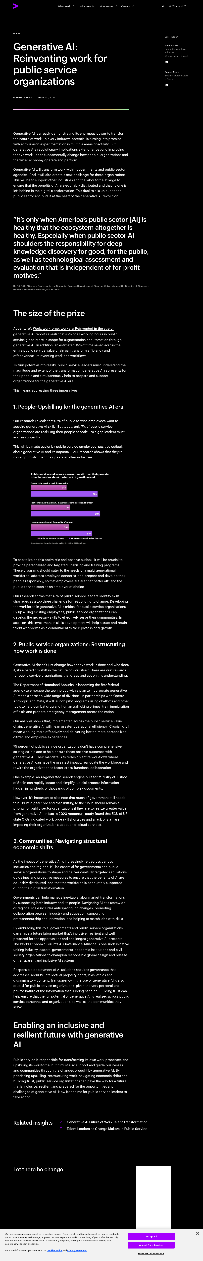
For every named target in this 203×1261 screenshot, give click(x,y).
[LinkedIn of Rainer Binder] (166, 85)
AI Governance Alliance (78, 943)
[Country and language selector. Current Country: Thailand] (178, 6)
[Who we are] (108, 6)
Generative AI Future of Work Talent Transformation (107, 1121)
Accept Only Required (151, 1245)
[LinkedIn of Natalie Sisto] (166, 62)
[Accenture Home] (23, 6)
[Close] (197, 1233)
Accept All (151, 1236)
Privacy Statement (77, 1250)
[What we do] (67, 6)
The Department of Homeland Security (43, 684)
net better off (98, 580)
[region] (101, 1245)
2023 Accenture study (76, 813)
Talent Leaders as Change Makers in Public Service (107, 1128)
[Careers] (128, 6)
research (27, 420)
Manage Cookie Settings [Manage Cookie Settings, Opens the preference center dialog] (151, 1253)
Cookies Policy (54, 1250)
